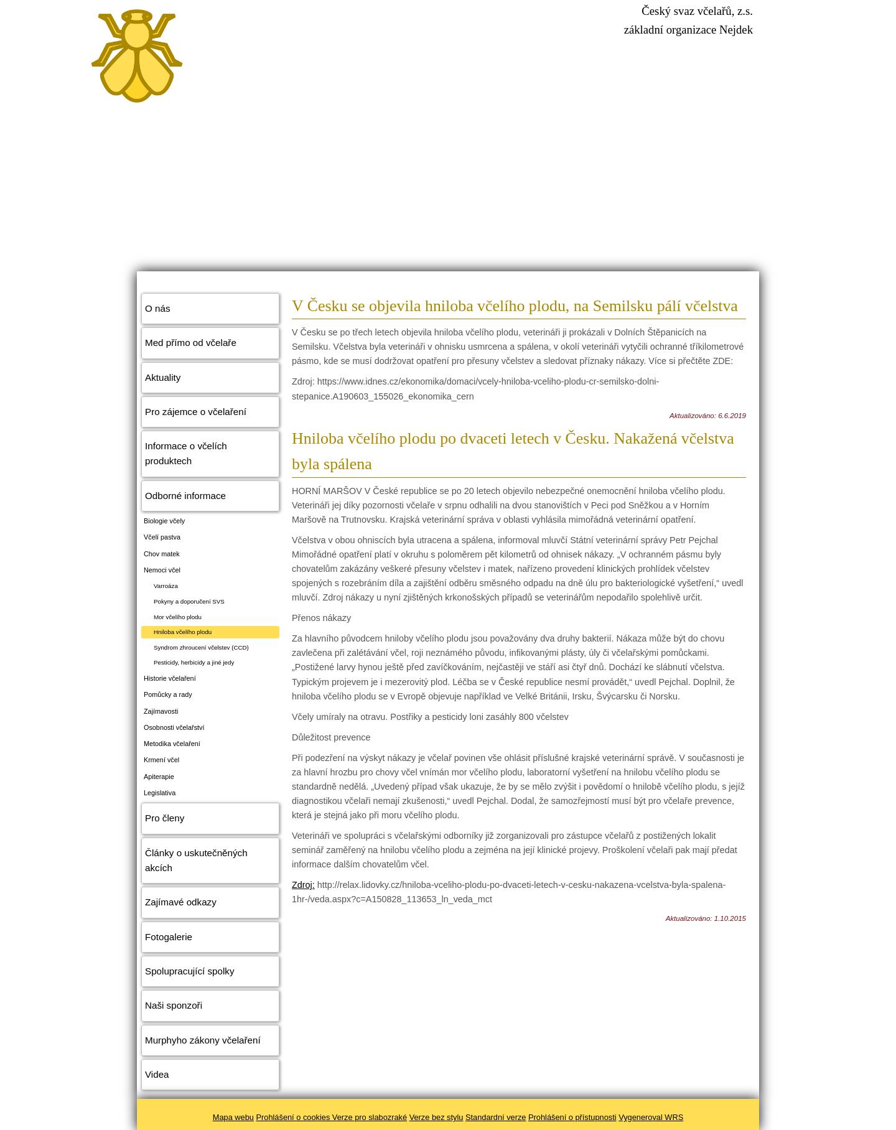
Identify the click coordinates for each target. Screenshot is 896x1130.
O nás (157, 308)
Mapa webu (233, 1117)
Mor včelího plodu (178, 617)
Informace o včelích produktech (186, 453)
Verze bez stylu (436, 1117)
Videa (157, 1074)
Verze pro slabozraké (369, 1117)
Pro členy (164, 818)
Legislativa (159, 792)
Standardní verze (495, 1117)
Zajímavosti (161, 711)
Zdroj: (303, 885)
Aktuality (162, 377)
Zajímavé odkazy (181, 902)
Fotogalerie (168, 937)
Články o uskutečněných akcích (196, 860)
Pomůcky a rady (168, 694)
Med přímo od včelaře (190, 342)
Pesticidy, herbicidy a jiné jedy (194, 662)
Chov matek (162, 554)
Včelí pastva (162, 537)
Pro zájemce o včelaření (195, 411)
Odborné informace (185, 495)
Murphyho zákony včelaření (203, 1040)
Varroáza (166, 585)
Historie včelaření (170, 678)
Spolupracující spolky (190, 971)
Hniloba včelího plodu (183, 631)
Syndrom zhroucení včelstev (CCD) (201, 647)
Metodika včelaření (172, 743)
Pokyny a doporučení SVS (189, 601)
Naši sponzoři (173, 1005)
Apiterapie (159, 776)
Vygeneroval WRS (650, 1117)
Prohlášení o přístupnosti (572, 1117)
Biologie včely (164, 521)
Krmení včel (161, 759)
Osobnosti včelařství (174, 727)
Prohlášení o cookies (294, 1117)
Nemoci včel (162, 570)
